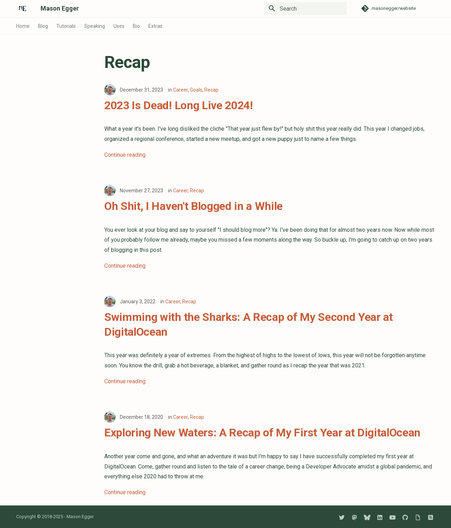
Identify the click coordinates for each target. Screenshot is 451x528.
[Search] (305, 8)
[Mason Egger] (22, 8)
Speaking (94, 26)
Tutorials (66, 26)
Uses (118, 26)
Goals (196, 90)
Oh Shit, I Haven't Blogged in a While (193, 206)
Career (180, 90)
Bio (136, 26)
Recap (211, 90)
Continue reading (125, 154)
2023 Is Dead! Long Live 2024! (178, 105)
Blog (43, 26)
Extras (155, 26)
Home (23, 26)
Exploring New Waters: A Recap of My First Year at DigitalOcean (262, 432)
